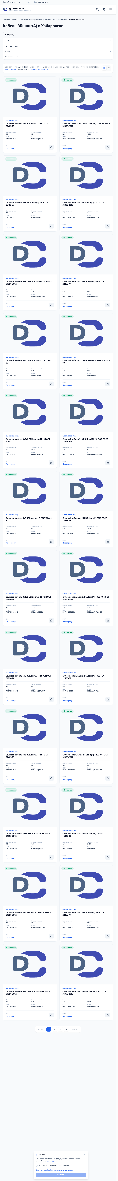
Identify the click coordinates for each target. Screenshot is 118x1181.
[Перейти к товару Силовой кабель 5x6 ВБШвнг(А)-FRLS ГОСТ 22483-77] (30, 746)
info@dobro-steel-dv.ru (38, 69)
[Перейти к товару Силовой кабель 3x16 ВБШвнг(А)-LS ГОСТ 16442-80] (86, 351)
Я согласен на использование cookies (54, 1165)
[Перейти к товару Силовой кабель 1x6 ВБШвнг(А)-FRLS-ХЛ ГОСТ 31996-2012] (86, 746)
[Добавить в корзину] (51, 147)
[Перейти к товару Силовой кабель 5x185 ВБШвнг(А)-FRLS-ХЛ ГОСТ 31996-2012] (86, 115)
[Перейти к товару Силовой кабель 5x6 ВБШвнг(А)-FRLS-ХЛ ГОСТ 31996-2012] (30, 667)
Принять (60, 1175)
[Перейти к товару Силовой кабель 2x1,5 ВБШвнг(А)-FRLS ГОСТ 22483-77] (30, 194)
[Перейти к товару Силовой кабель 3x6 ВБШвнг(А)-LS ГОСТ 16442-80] (30, 509)
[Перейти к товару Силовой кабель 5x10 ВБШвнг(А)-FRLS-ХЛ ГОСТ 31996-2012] (30, 272)
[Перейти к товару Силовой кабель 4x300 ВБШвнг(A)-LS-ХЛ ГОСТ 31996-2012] (86, 982)
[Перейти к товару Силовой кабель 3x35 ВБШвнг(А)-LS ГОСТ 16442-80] (30, 351)
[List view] (108, 68)
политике (51, 1161)
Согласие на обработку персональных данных (55, 1170)
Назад (40, 1029)
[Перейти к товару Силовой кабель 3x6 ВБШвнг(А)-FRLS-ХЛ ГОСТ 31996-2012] (86, 430)
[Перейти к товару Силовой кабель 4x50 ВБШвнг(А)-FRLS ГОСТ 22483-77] (86, 903)
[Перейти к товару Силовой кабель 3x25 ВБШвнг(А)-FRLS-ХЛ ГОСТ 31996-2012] (86, 588)
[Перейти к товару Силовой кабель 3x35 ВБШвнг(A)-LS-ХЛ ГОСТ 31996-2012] (30, 825)
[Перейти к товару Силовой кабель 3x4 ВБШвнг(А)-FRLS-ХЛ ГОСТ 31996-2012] (30, 903)
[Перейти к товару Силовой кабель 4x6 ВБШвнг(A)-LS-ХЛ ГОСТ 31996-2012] (86, 194)
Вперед (75, 1029)
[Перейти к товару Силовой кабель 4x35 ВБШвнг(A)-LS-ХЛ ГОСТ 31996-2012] (30, 982)
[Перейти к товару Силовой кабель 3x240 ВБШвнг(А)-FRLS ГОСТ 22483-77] (30, 430)
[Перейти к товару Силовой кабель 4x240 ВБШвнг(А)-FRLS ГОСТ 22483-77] (86, 509)
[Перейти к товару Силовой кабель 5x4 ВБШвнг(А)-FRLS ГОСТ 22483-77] (30, 115)
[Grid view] (104, 68)
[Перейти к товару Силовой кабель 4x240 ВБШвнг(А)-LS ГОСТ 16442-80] (86, 825)
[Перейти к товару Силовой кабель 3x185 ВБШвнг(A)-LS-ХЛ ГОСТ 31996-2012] (30, 588)
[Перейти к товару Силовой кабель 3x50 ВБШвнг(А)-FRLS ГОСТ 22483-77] (86, 272)
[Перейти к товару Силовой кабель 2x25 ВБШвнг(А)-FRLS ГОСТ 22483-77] (86, 667)
